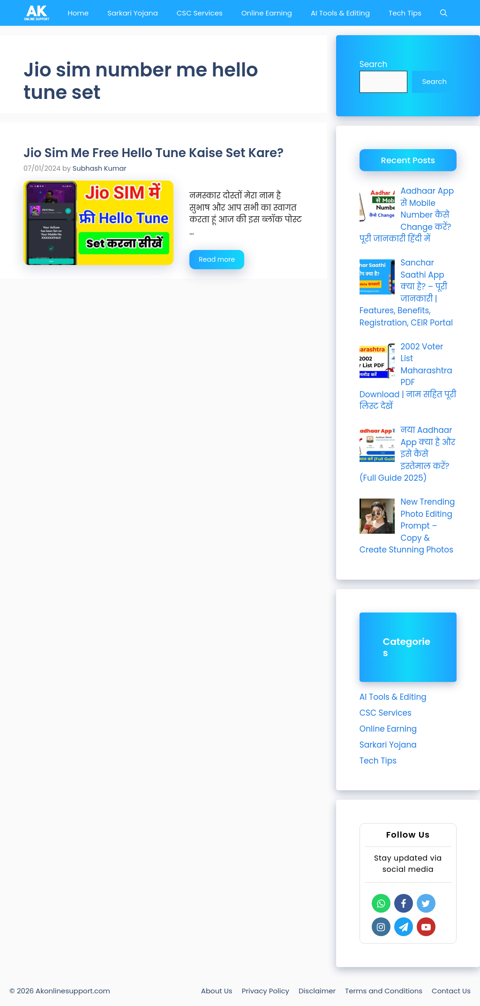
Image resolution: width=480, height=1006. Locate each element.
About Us (216, 991)
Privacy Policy (265, 991)
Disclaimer (317, 991)
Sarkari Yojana (132, 13)
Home (78, 13)
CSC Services (200, 13)
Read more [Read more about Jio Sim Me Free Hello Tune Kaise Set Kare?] (217, 259)
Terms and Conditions (383, 991)
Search (374, 64)
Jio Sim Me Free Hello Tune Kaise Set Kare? (153, 152)
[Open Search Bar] (444, 13)
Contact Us (451, 991)
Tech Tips (405, 13)
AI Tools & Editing (340, 13)
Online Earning (266, 13)
